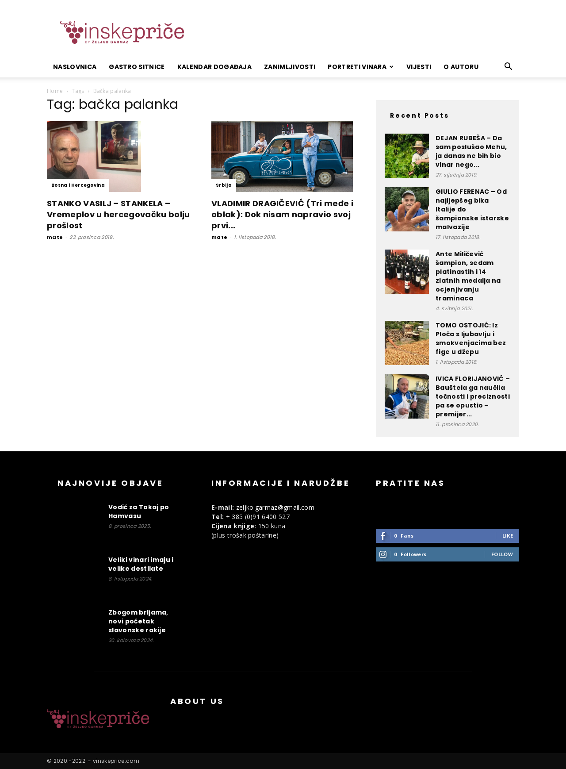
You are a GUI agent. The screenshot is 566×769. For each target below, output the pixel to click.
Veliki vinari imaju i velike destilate (141, 564)
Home (55, 91)
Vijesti (418, 66)
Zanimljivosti (289, 66)
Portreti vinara (361, 66)
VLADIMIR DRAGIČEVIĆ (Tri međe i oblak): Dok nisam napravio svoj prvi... (282, 214)
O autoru (461, 66)
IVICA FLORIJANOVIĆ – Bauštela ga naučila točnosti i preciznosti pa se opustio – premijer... (473, 396)
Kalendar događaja (214, 66)
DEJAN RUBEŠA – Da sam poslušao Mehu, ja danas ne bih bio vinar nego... (471, 151)
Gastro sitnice (136, 66)
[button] (508, 67)
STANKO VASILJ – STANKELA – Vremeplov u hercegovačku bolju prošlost (118, 214)
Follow (502, 554)
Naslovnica (74, 66)
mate (55, 237)
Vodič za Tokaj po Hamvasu (138, 511)
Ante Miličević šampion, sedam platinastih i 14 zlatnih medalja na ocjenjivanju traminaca (468, 276)
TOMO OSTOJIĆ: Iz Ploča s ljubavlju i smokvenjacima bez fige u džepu (471, 338)
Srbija (224, 185)
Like (507, 535)
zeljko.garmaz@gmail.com (275, 507)
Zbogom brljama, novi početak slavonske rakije (138, 621)
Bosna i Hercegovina (78, 185)
